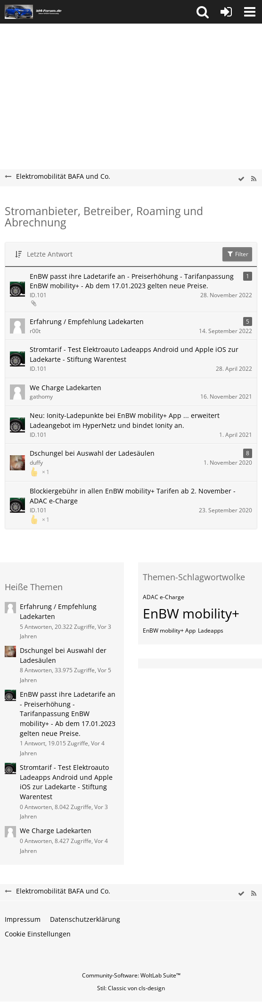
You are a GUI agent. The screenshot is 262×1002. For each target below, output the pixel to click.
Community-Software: (131, 975)
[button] (202, 11)
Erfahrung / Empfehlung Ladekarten (87, 321)
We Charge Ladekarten (65, 387)
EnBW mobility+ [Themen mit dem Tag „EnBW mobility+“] (191, 613)
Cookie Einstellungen (38, 933)
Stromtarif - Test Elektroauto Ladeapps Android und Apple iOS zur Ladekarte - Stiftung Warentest (134, 354)
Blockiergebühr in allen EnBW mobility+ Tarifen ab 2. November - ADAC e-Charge (133, 495)
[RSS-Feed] (253, 179)
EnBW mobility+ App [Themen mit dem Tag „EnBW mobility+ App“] (169, 630)
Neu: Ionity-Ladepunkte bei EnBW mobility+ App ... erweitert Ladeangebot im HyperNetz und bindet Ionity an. (125, 420)
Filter (237, 254)
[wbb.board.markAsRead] (241, 179)
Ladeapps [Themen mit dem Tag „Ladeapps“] (210, 630)
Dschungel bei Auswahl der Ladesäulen (92, 453)
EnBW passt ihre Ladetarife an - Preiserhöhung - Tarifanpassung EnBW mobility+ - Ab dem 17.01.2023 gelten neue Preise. (132, 281)
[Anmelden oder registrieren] (226, 11)
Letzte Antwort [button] (50, 254)
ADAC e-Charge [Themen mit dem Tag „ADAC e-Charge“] (163, 597)
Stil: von (131, 988)
